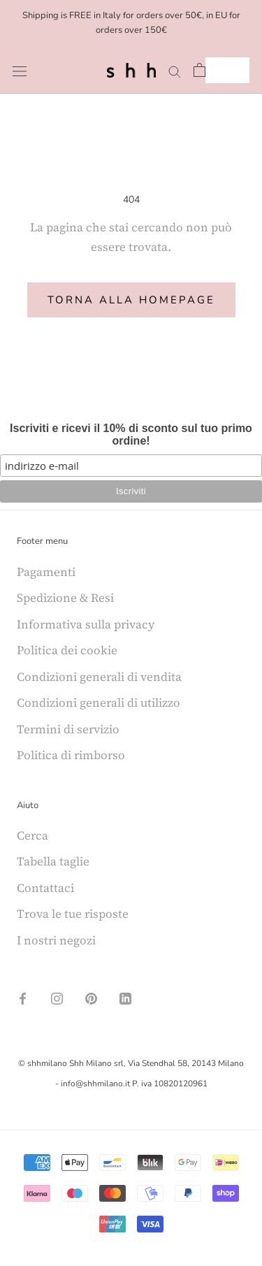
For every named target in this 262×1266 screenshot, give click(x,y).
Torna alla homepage (131, 300)
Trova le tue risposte (73, 913)
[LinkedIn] (125, 997)
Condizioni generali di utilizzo (98, 702)
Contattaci (45, 887)
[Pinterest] (91, 997)
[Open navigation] (20, 70)
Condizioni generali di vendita (99, 676)
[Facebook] (23, 997)
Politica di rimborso (71, 755)
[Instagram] (57, 997)
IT (216, 70)
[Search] (174, 70)
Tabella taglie (53, 861)
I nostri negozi (56, 940)
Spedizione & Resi (65, 597)
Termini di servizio (68, 729)
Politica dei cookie (67, 650)
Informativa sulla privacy (85, 624)
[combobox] (227, 70)
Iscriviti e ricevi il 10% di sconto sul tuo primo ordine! (131, 434)
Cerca (32, 835)
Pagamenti (46, 571)
